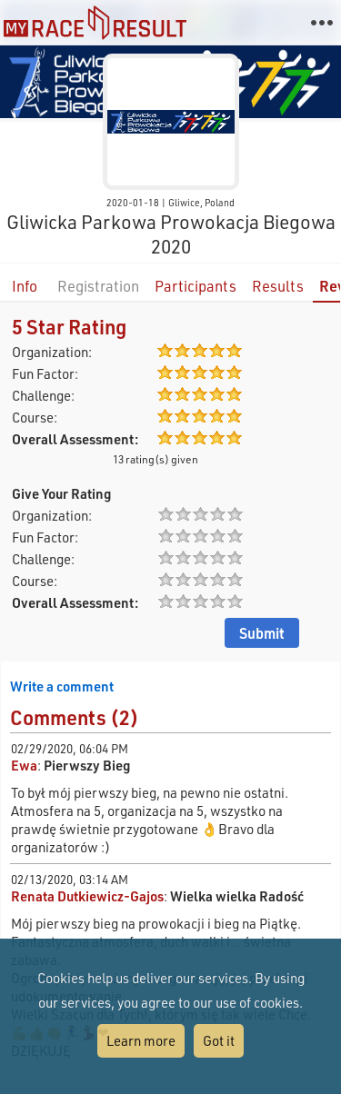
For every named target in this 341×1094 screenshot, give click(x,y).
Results (278, 285)
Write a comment (62, 686)
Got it (219, 1040)
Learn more (141, 1040)
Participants (195, 285)
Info (24, 285)
